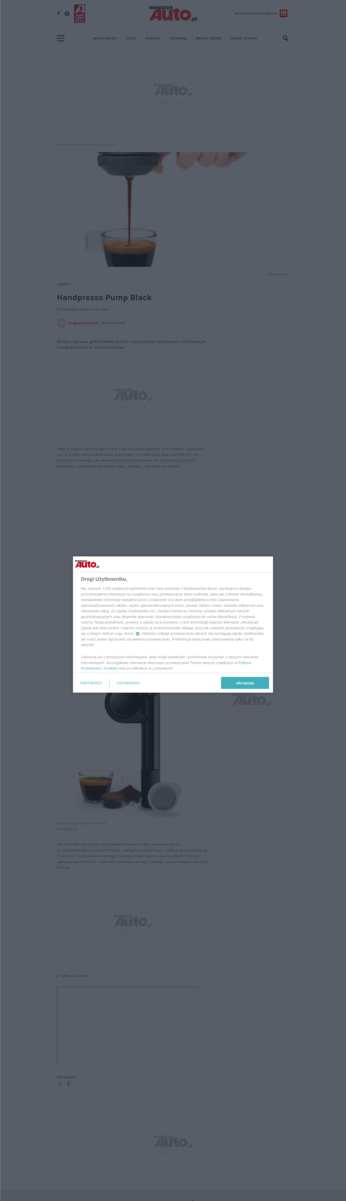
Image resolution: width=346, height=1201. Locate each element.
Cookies (111, 668)
